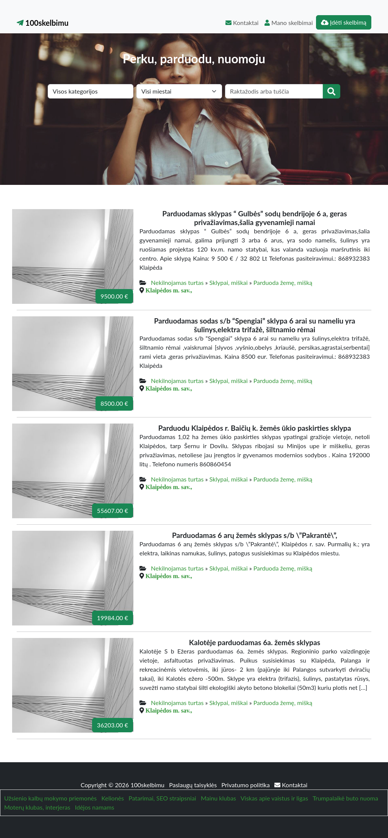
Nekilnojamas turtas (177, 282)
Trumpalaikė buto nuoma (345, 798)
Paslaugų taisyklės (193, 784)
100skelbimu (43, 22)
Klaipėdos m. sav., (169, 290)
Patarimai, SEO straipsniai (162, 798)
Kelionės (113, 798)
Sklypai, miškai (229, 282)
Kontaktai (241, 22)
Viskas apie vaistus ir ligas (274, 798)
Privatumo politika (246, 784)
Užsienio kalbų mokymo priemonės (50, 798)
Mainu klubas (218, 798)
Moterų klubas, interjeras (37, 807)
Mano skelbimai (288, 22)
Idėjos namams (94, 807)
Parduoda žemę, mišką (283, 282)
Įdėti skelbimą (343, 22)
